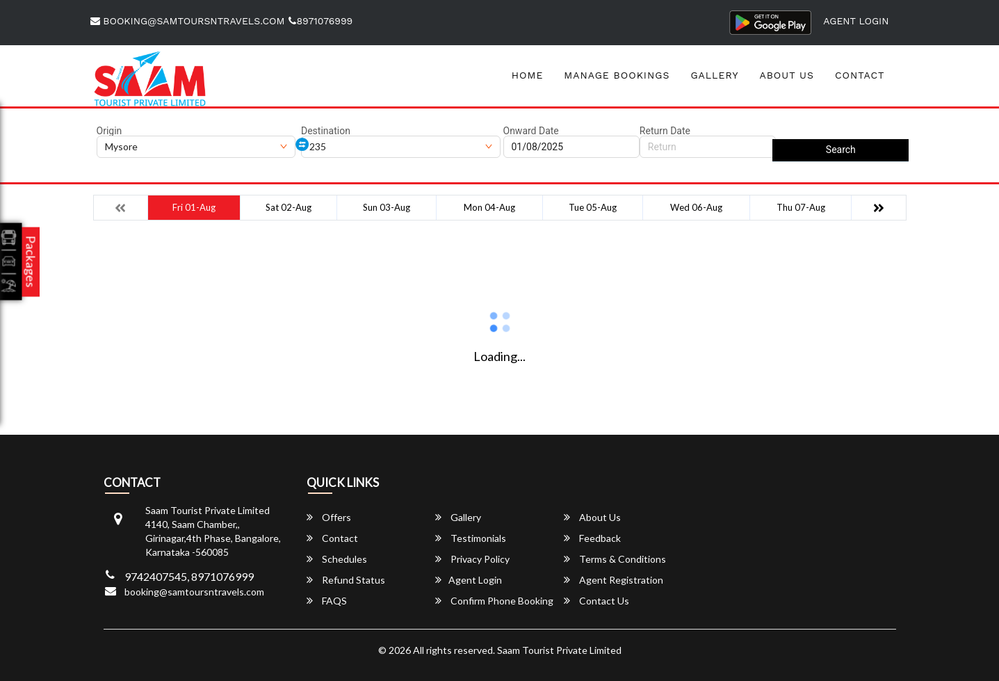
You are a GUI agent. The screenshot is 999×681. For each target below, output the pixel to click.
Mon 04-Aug (489, 207)
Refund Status (346, 580)
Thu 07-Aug (801, 207)
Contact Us (596, 601)
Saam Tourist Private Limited (559, 650)
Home (528, 75)
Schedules (337, 559)
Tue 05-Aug (593, 207)
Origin (109, 131)
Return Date (665, 131)
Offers (329, 517)
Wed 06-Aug (696, 207)
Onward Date (531, 131)
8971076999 (320, 20)
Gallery (714, 75)
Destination (325, 131)
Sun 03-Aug (386, 207)
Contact (860, 75)
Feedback (592, 538)
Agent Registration (613, 580)
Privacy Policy (472, 559)
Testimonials (470, 538)
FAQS (327, 601)
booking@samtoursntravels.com (187, 20)
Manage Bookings (616, 75)
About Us (786, 75)
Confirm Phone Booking (494, 601)
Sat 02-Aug (288, 207)
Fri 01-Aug (194, 207)
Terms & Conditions (615, 559)
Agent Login (855, 20)
